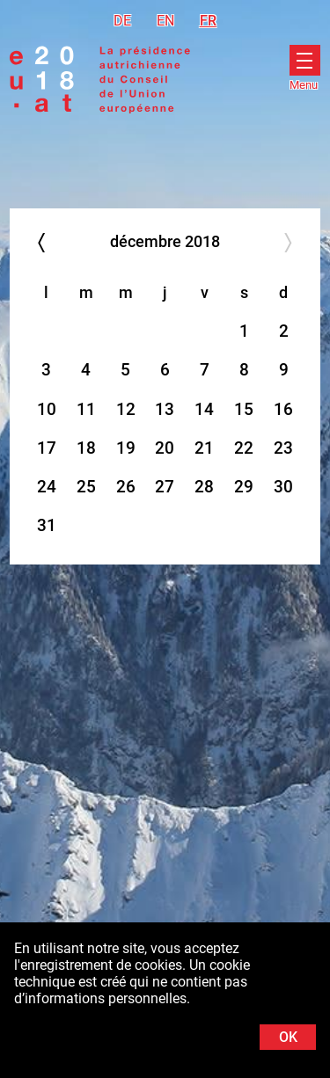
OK (288, 1037)
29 (243, 487)
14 (204, 409)
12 (126, 409)
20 (164, 448)
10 (46, 409)
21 (204, 448)
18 (86, 448)
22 (243, 448)
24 (46, 487)
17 (46, 448)
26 (126, 487)
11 (86, 409)
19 (126, 448)
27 (164, 487)
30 (283, 487)
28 (204, 487)
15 (243, 409)
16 (283, 409)
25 (86, 487)
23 (283, 448)
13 (164, 409)
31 (46, 525)
